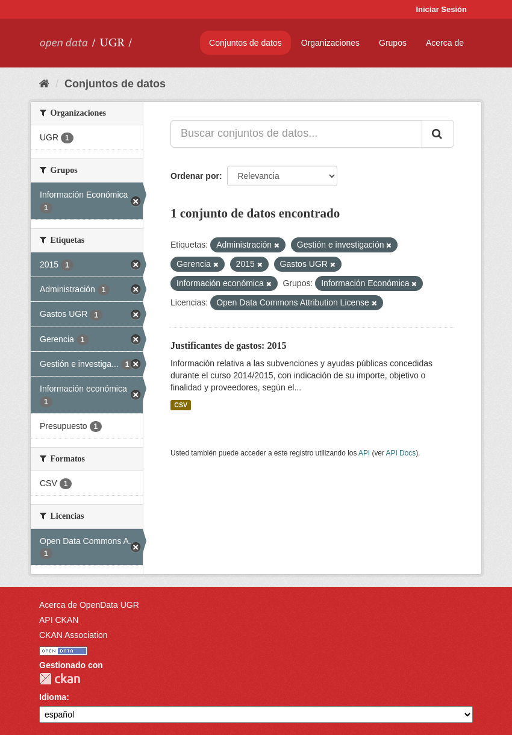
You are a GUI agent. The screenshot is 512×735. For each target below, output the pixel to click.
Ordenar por (194, 176)
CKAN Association (73, 635)
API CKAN (58, 620)
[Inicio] (44, 84)
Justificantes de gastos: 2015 (228, 345)
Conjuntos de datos (245, 43)
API (364, 453)
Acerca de (445, 43)
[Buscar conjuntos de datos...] (296, 134)
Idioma (52, 697)
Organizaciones (330, 43)
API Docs (401, 453)
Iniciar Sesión (441, 9)
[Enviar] (438, 134)
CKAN (59, 678)
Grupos (393, 43)
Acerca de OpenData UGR (89, 605)
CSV (180, 404)
